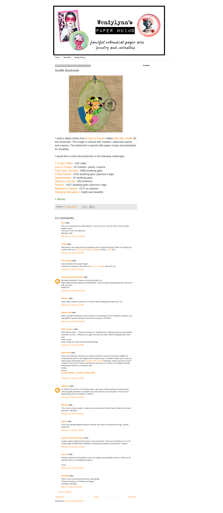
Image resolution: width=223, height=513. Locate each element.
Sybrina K (65, 386)
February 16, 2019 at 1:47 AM (72, 305)
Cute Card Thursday (66, 170)
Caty (63, 223)
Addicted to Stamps (66, 188)
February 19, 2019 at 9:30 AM (72, 414)
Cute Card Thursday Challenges (88, 250)
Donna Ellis (66, 353)
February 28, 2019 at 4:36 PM (72, 468)
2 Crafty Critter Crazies (94, 361)
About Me (67, 57)
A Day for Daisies (95, 138)
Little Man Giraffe (123, 138)
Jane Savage (66, 261)
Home (57, 57)
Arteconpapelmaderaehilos (72, 277)
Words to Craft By (65, 181)
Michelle (64, 405)
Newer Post (60, 497)
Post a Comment (64, 492)
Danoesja (65, 476)
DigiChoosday (63, 177)
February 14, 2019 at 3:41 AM (72, 269)
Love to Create (63, 167)
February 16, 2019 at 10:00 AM (73, 321)
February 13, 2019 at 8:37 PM (72, 253)
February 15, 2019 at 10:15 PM (73, 291)
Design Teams (79, 57)
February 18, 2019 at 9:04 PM (72, 397)
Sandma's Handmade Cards (72, 438)
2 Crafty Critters (64, 163)
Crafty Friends (63, 174)
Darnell (64, 421)
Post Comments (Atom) (74, 501)
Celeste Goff (66, 313)
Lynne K (64, 454)
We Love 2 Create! (97, 266)
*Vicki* (64, 244)
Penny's (59, 184)
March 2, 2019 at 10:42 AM (71, 487)
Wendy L (64, 298)
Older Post (132, 497)
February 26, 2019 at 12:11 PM (73, 447)
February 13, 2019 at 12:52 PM (73, 236)
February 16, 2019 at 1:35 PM (72, 345)
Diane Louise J (67, 329)
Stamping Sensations (67, 192)
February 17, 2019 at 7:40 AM (72, 378)
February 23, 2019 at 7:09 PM (72, 430)
